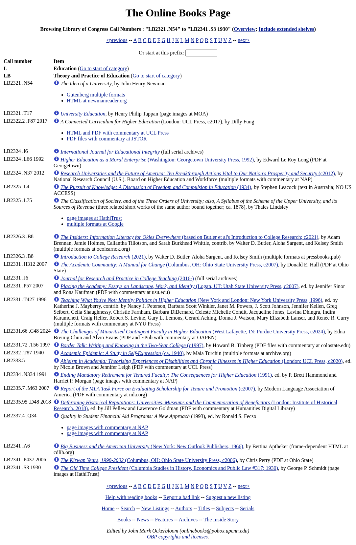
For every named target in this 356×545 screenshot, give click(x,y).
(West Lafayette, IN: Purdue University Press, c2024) (192, 331)
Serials (247, 508)
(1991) (166, 375)
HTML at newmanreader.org (97, 100)
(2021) (103, 257)
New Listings (155, 508)
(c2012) (197, 173)
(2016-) (127, 278)
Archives (188, 519)
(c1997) (131, 345)
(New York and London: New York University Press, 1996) (191, 300)
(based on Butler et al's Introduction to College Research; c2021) (189, 237)
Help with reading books (131, 497)
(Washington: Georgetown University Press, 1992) (157, 159)
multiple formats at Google (95, 224)
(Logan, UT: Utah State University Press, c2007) (179, 286)
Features (164, 519)
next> (244, 40)
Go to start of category (103, 68)
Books (124, 519)
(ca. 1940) (122, 353)
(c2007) (157, 388)
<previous (116, 40)
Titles (204, 508)
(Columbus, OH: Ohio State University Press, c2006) (148, 460)
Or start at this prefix (160, 52)
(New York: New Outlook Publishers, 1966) (151, 446)
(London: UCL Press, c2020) (201, 361)
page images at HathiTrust (94, 218)
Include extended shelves (286, 29)
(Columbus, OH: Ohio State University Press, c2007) (169, 264)
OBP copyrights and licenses (177, 536)
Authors (183, 508)
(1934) (155, 187)
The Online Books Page (178, 13)
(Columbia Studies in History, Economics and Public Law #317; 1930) (169, 468)
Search (128, 508)
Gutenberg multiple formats (96, 94)
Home (108, 508)
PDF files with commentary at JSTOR (107, 138)
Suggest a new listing (228, 497)
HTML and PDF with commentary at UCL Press (118, 133)
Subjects (225, 508)
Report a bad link (181, 497)
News (143, 519)
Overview (244, 29)
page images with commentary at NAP (107, 427)
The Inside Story (221, 519)
